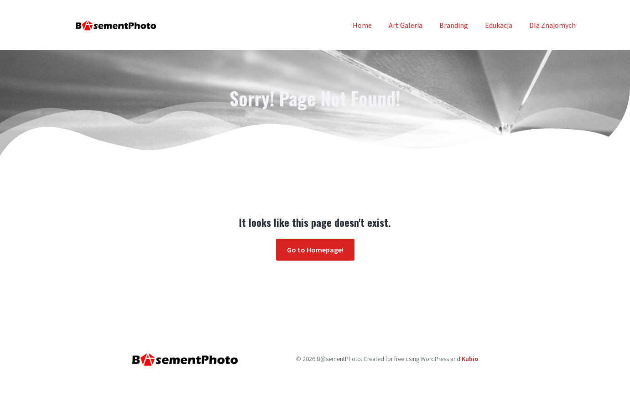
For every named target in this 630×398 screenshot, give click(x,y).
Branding (453, 25)
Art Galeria (405, 25)
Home (362, 25)
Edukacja (498, 25)
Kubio (470, 359)
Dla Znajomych (552, 25)
